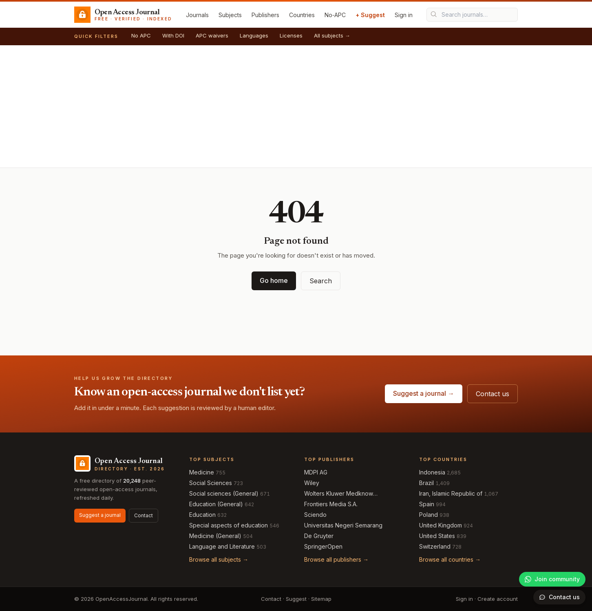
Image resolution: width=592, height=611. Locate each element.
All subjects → (332, 35)
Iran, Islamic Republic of (450, 493)
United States (437, 535)
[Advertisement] (296, 106)
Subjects (230, 14)
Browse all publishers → (336, 559)
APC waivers (212, 35)
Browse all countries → (450, 559)
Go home (274, 280)
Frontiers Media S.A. (331, 504)
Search (320, 281)
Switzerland (435, 546)
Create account (497, 599)
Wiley (311, 482)
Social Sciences (210, 482)
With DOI (173, 35)
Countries (302, 14)
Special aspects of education (228, 525)
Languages (254, 35)
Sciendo (315, 514)
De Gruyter (319, 535)
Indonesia (432, 472)
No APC (141, 35)
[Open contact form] (559, 597)
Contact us (492, 394)
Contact (143, 515)
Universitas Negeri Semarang (343, 525)
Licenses (291, 35)
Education (202, 514)
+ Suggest (370, 14)
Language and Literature (222, 546)
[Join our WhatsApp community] (552, 579)
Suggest (296, 599)
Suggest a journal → (423, 393)
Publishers (265, 14)
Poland (428, 514)
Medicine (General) (215, 535)
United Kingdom (440, 525)
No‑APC (335, 14)
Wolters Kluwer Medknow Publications (338, 494)
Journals (197, 14)
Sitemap (321, 599)
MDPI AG (315, 472)
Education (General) (216, 504)
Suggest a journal (100, 515)
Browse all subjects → (218, 559)
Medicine (201, 472)
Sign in (404, 14)
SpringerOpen (323, 546)
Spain (426, 504)
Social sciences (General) (223, 493)
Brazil (426, 482)
